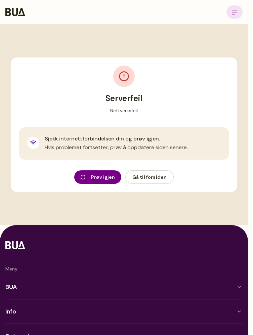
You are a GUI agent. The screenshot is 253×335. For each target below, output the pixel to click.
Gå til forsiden (149, 177)
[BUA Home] (15, 12)
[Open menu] (234, 12)
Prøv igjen (97, 177)
